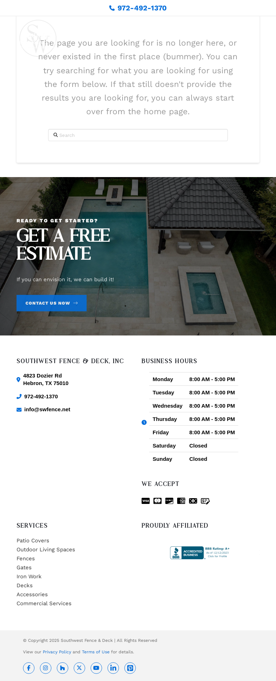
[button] (255, 38)
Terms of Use (96, 651)
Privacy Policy (57, 651)
